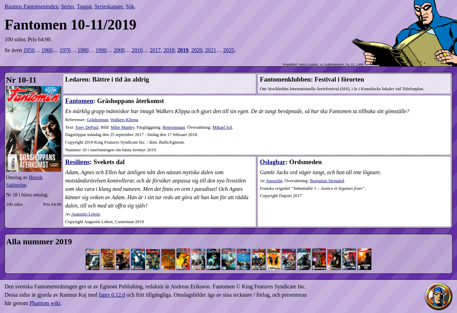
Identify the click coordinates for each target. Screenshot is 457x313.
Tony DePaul (86, 127)
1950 (28, 50)
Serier (67, 6)
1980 (82, 50)
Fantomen (79, 100)
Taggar (84, 6)
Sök (130, 6)
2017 (155, 50)
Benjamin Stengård (327, 180)
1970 (64, 50)
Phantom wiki (44, 303)
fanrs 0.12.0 (112, 295)
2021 (210, 50)
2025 (228, 50)
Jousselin (274, 180)
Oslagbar (273, 162)
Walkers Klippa (124, 119)
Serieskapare (109, 6)
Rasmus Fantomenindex (31, 6)
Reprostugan (174, 127)
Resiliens (77, 162)
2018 (168, 50)
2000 (118, 50)
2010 (137, 50)
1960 (46, 50)
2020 (196, 50)
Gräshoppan (97, 119)
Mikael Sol (222, 127)
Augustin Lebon (85, 214)
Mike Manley (122, 127)
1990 (100, 50)
